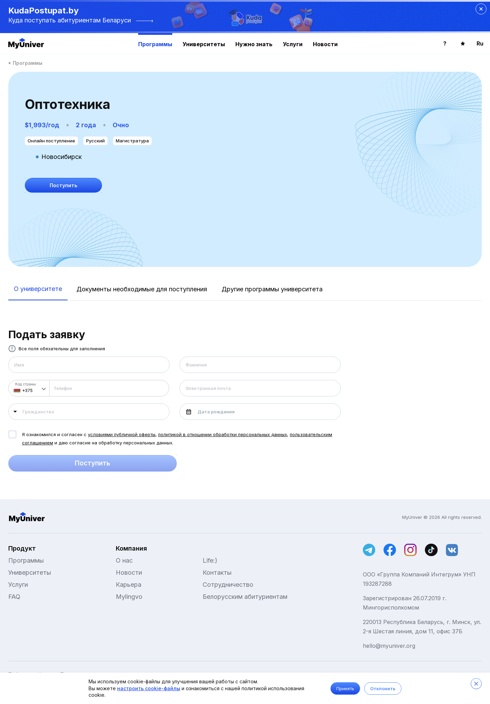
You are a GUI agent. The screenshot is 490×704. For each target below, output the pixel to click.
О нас (124, 560)
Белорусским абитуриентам (245, 596)
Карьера (128, 584)
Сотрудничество (228, 584)
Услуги (293, 44)
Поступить (92, 463)
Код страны (25, 384)
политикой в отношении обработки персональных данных (222, 434)
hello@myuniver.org (389, 645)
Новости (325, 44)
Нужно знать (254, 44)
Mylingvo (129, 596)
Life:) (210, 560)
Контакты (217, 572)
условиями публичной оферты (121, 434)
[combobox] (89, 411)
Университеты (204, 44)
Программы (155, 44)
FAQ (14, 596)
